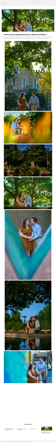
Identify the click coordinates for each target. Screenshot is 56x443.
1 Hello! (23, 1)
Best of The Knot (32, 428)
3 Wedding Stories (35, 1)
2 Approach (28, 1)
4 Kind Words (43, 1)
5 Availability (50, 1)
